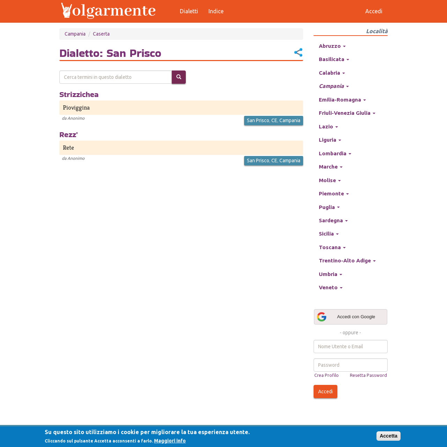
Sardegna (333, 220)
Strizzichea (78, 94)
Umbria (330, 274)
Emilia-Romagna (342, 100)
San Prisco (258, 120)
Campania (75, 34)
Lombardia (335, 153)
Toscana (332, 247)
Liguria (330, 140)
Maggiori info (170, 441)
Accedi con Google (345, 316)
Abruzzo (332, 46)
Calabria (332, 73)
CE (274, 120)
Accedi (325, 391)
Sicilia (329, 234)
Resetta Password (368, 375)
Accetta (388, 436)
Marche (331, 167)
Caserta (101, 34)
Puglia (329, 207)
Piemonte (334, 193)
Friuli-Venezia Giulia (347, 113)
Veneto (331, 287)
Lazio (328, 126)
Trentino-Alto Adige (347, 260)
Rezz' (68, 134)
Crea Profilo (326, 375)
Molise (330, 180)
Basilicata (334, 59)
